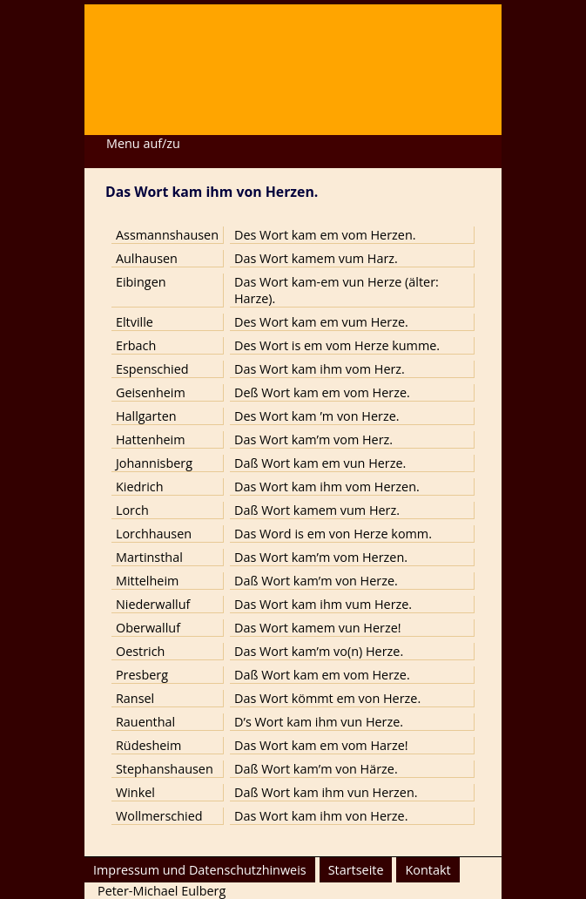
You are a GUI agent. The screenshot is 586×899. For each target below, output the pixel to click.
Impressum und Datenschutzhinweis (199, 870)
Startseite (356, 870)
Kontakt (427, 870)
